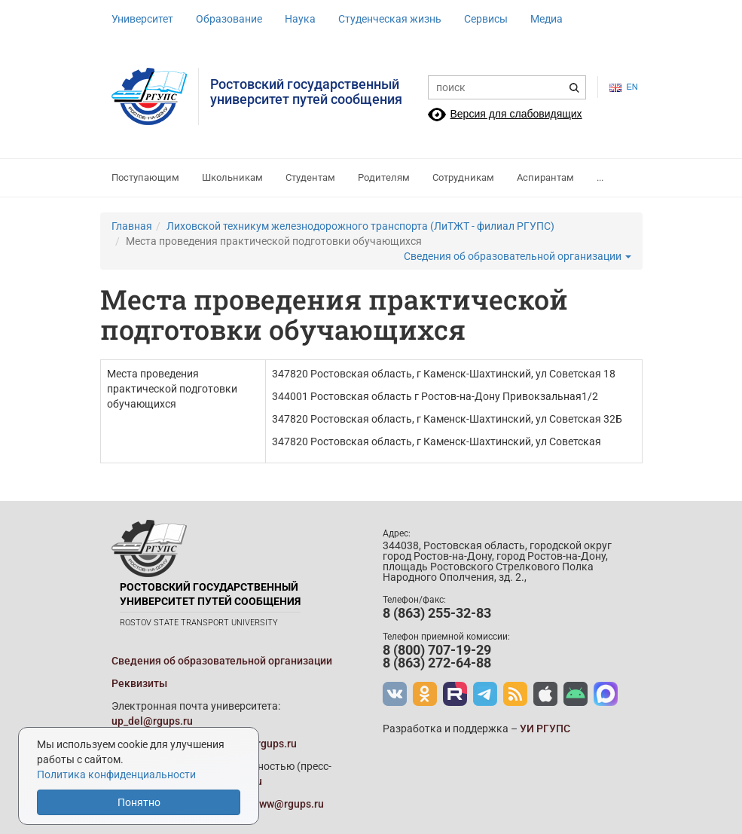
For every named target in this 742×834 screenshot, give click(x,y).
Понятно (139, 802)
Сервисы (486, 19)
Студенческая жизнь (389, 19)
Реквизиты (139, 683)
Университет (142, 19)
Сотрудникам (463, 177)
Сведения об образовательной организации (517, 256)
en (620, 87)
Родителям (384, 177)
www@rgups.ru (288, 804)
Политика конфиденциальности (116, 774)
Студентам (310, 177)
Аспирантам (545, 177)
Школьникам (232, 177)
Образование (229, 19)
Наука (300, 19)
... (600, 177)
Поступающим (145, 177)
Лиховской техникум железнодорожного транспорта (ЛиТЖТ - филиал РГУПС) (360, 226)
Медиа (546, 19)
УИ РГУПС (545, 728)
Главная (131, 226)
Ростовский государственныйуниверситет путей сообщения (306, 91)
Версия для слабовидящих (516, 114)
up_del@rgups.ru (152, 721)
